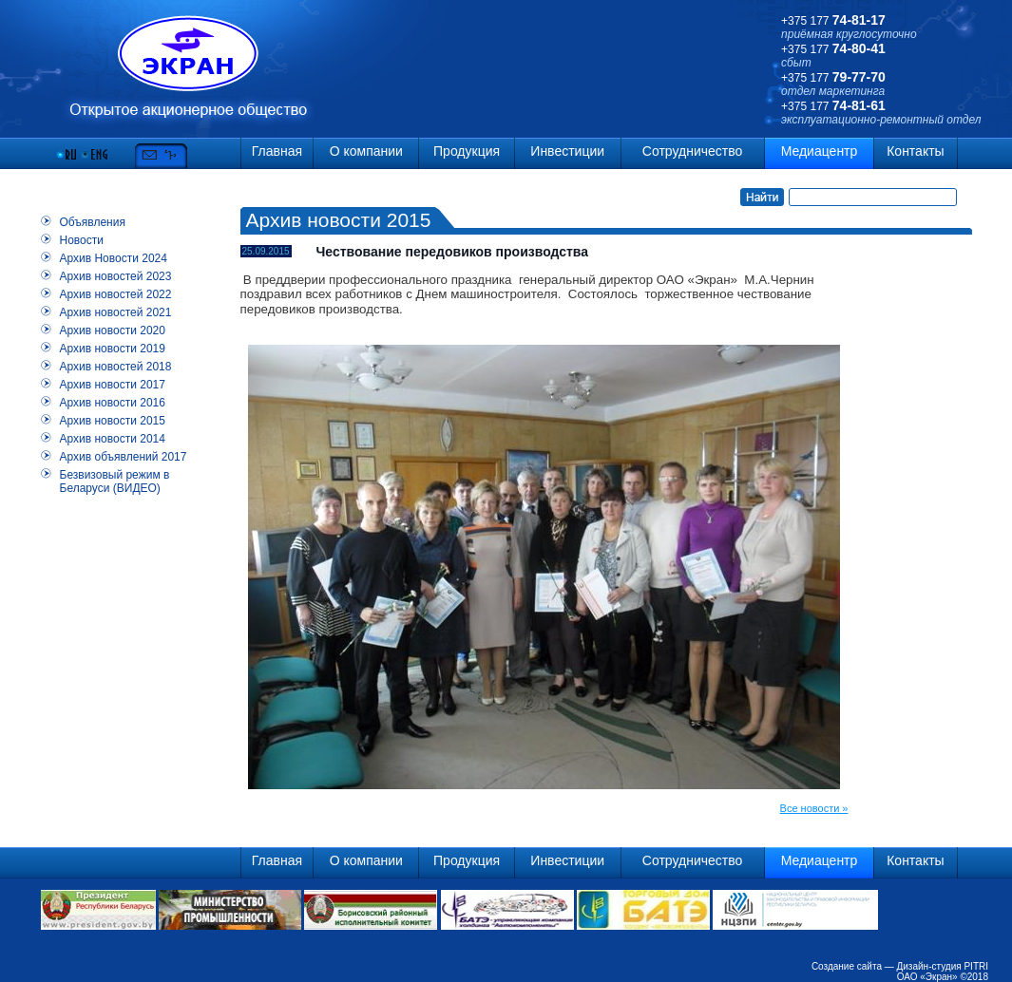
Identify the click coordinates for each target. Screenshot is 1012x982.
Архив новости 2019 (112, 348)
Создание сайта (847, 966)
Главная (277, 151)
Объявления (92, 222)
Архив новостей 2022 (116, 294)
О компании (366, 151)
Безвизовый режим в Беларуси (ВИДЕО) (115, 481)
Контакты (915, 151)
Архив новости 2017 (112, 384)
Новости (82, 240)
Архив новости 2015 (112, 420)
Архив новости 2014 (112, 438)
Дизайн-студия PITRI (942, 966)
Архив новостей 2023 (116, 276)
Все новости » (814, 808)
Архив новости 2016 (112, 402)
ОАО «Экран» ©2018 (942, 977)
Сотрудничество (692, 151)
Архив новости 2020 (112, 330)
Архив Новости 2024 (113, 258)
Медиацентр (819, 151)
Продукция (466, 151)
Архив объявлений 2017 (123, 456)
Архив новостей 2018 (116, 366)
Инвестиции (567, 151)
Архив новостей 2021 (116, 312)
